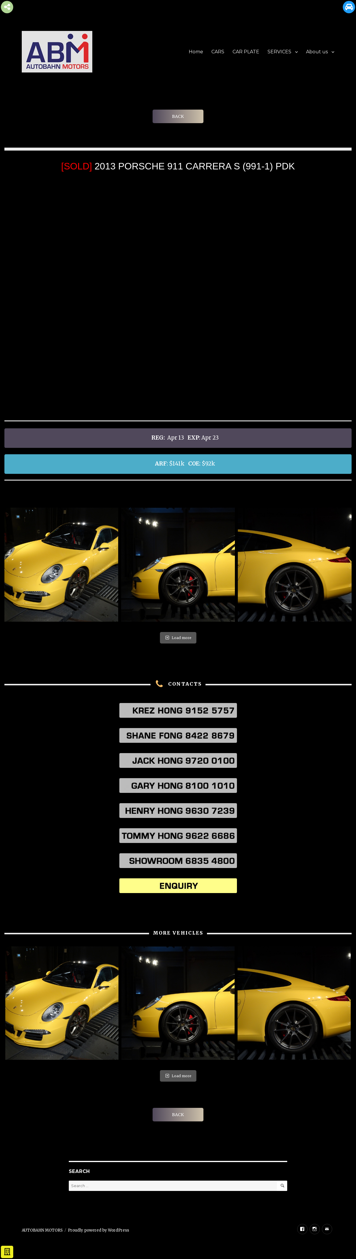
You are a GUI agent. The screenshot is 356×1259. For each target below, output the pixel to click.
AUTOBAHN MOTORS (42, 1230)
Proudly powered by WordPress (98, 1230)
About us (317, 52)
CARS (217, 52)
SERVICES (279, 52)
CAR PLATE (246, 52)
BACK (178, 116)
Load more (178, 638)
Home (196, 52)
